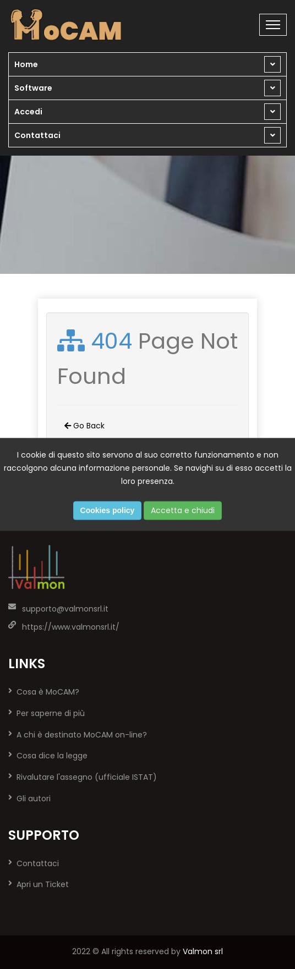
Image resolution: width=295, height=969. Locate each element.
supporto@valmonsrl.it (65, 608)
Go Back (84, 425)
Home (26, 64)
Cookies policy (107, 510)
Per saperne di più (51, 713)
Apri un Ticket (43, 884)
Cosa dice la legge (52, 755)
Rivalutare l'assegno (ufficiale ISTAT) (87, 777)
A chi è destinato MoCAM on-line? (82, 734)
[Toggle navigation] (273, 25)
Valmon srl (203, 951)
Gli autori (34, 798)
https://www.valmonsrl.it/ (70, 626)
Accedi (28, 111)
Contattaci (37, 135)
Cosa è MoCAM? (48, 691)
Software (33, 87)
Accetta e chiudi (183, 510)
